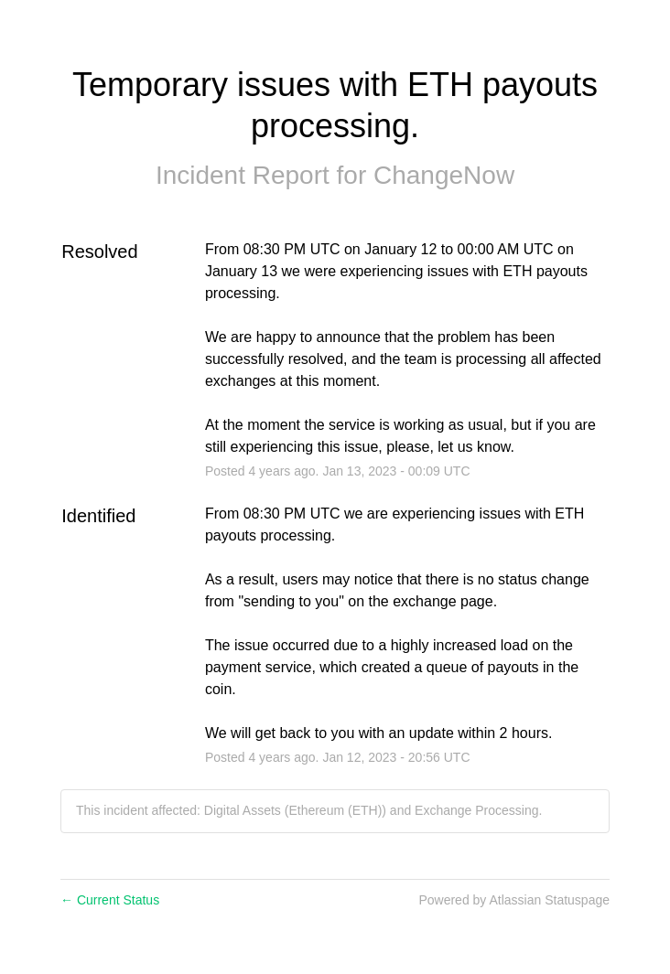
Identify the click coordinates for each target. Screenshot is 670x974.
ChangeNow (443, 175)
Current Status (109, 900)
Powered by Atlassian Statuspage (514, 900)
